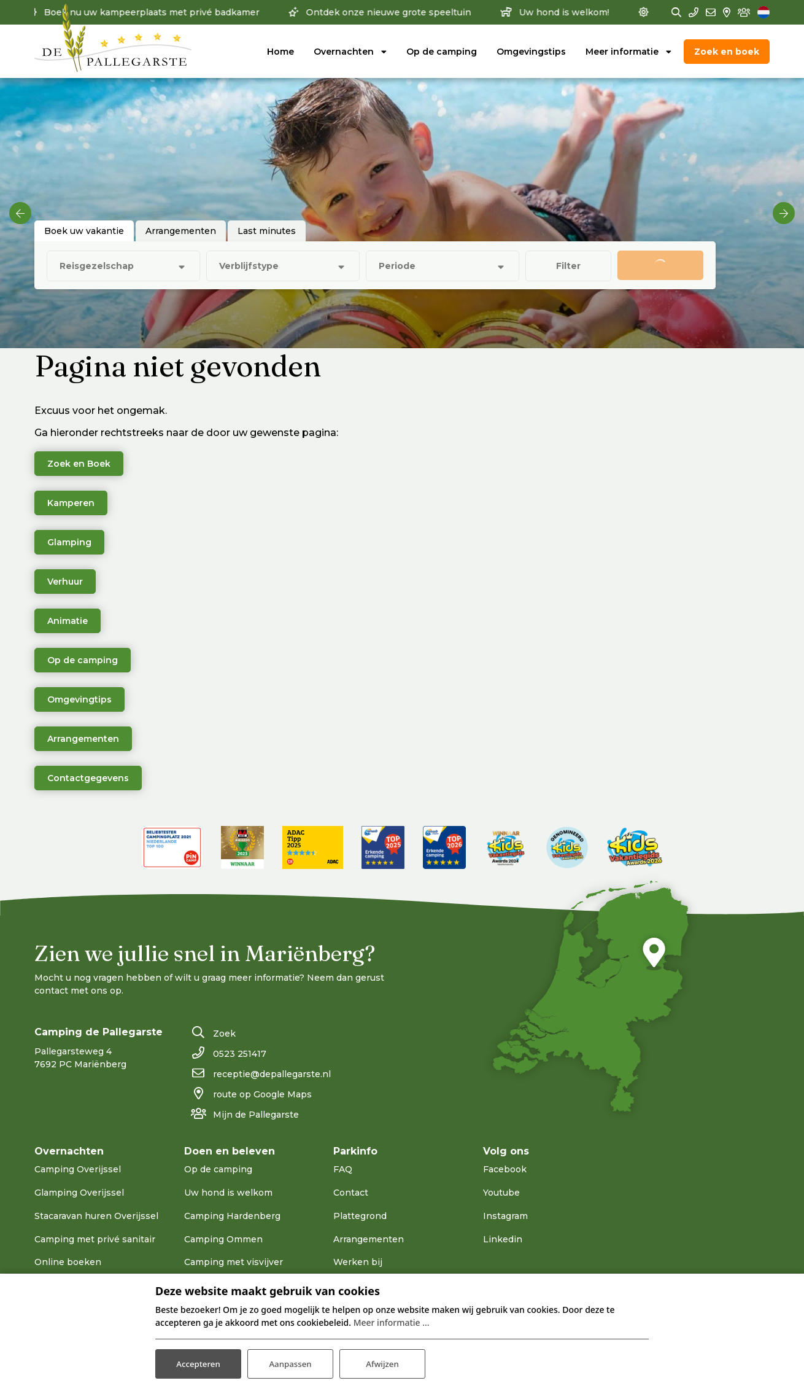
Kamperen (71, 502)
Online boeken (67, 1261)
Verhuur (65, 581)
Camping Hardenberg (232, 1215)
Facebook (505, 1169)
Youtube (501, 1192)
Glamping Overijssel (79, 1192)
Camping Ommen (223, 1239)
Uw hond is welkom (228, 1192)
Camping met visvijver (233, 1261)
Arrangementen (83, 738)
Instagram (505, 1215)
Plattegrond (360, 1215)
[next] (784, 213)
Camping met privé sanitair (94, 1239)
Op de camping (82, 660)
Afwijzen (382, 1362)
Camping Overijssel (77, 1169)
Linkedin (502, 1239)
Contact (350, 1192)
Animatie (67, 620)
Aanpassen (290, 1362)
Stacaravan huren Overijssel (96, 1215)
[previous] (20, 213)
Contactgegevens (88, 778)
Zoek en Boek (78, 463)
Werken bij (357, 1261)
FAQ (342, 1169)
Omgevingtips (79, 699)
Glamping (69, 542)
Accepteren (198, 1362)
